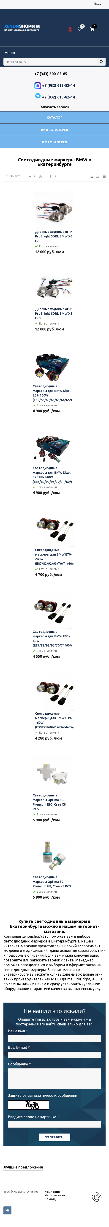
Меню (10, 53)
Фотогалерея (54, 142)
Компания (52, 1191)
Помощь (50, 1198)
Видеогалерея (54, 130)
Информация (54, 1195)
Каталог (54, 117)
